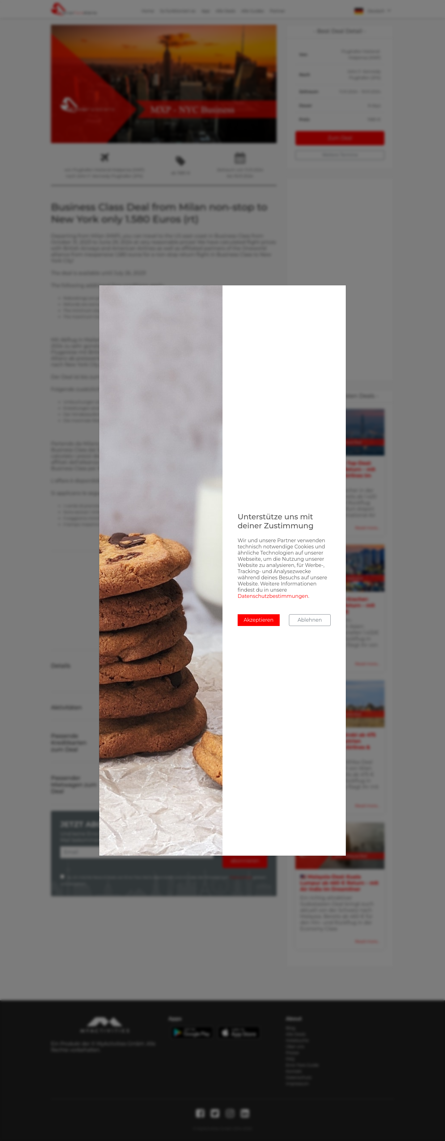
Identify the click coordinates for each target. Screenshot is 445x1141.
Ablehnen (310, 620)
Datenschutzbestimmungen (273, 596)
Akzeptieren (258, 620)
